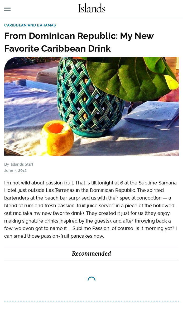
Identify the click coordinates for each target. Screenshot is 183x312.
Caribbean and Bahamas (30, 25)
